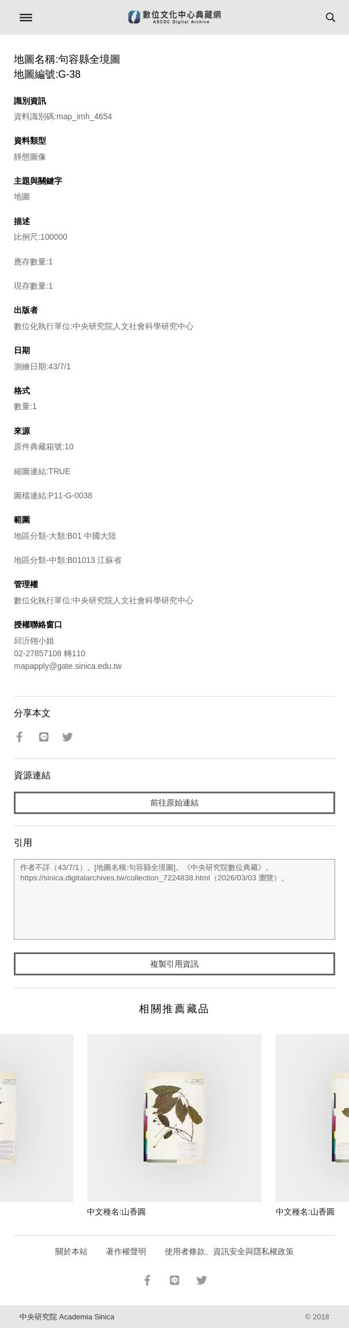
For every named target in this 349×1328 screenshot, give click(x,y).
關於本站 (71, 1251)
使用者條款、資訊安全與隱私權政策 (229, 1251)
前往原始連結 (174, 802)
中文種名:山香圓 (116, 1211)
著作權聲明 (126, 1251)
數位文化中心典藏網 (174, 17)
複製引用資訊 (174, 963)
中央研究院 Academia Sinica (67, 1316)
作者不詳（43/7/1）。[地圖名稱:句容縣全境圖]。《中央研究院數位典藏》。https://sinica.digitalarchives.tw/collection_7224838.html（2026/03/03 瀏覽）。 (174, 899)
